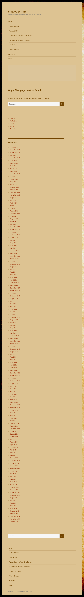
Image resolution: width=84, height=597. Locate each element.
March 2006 (13, 484)
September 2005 (15, 495)
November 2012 (15, 375)
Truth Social (14, 129)
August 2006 (14, 471)
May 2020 (13, 182)
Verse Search (14, 49)
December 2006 (15, 460)
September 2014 (15, 317)
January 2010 (14, 442)
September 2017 (15, 235)
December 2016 (15, 256)
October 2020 (14, 176)
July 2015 (13, 301)
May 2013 (13, 359)
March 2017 (13, 248)
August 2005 (14, 498)
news (10, 59)
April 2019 (13, 203)
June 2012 (13, 389)
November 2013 (15, 344)
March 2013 (13, 365)
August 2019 (14, 197)
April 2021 (13, 166)
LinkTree (13, 118)
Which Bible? (13, 31)
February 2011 (14, 423)
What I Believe (14, 26)
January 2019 (14, 211)
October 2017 (14, 232)
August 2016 (14, 267)
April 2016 (13, 277)
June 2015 (13, 304)
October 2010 (14, 434)
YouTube (13, 126)
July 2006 (13, 474)
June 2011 (13, 413)
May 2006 (13, 479)
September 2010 (15, 436)
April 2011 (13, 418)
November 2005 (15, 492)
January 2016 (14, 285)
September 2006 (15, 468)
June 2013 (13, 357)
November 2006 (15, 463)
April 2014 (13, 330)
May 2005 (13, 506)
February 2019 (14, 208)
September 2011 (15, 407)
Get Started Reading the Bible (19, 40)
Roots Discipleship (15, 45)
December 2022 (15, 158)
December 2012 (15, 373)
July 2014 (13, 322)
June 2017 (13, 240)
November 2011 (15, 405)
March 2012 (13, 397)
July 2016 (13, 269)
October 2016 (14, 261)
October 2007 (14, 447)
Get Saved (11, 54)
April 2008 (13, 444)
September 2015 (15, 296)
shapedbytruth (17, 11)
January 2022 (14, 163)
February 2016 (14, 282)
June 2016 (13, 272)
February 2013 (14, 367)
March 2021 (13, 168)
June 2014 (13, 325)
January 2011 (14, 426)
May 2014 (13, 328)
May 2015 (13, 306)
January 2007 (14, 458)
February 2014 (14, 336)
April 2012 (13, 394)
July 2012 (13, 386)
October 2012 (14, 378)
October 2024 (14, 147)
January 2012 (14, 402)
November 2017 (15, 229)
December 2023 (15, 150)
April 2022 (13, 160)
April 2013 (13, 362)
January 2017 (14, 253)
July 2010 (13, 439)
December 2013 (15, 341)
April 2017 (13, 245)
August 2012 (14, 383)
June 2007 (13, 452)
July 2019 (13, 200)
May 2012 (13, 391)
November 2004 (15, 519)
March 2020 (13, 184)
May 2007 (13, 455)
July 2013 (13, 354)
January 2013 (14, 370)
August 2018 (14, 219)
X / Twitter (13, 121)
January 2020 (14, 190)
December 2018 (15, 213)
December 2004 (15, 516)
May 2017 (13, 243)
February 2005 (14, 511)
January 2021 (14, 171)
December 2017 (15, 227)
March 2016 (13, 280)
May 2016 (13, 275)
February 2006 (14, 487)
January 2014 (14, 338)
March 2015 (13, 312)
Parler (12, 123)
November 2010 (15, 431)
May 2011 (13, 415)
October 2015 (14, 293)
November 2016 (15, 259)
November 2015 (15, 290)
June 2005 (13, 503)
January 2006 (14, 490)
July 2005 (13, 500)
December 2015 (15, 288)
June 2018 (13, 224)
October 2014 (14, 314)
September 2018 (15, 216)
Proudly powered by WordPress (24, 591)
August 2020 (14, 179)
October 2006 (14, 466)
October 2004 (14, 521)
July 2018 (13, 221)
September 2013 (15, 349)
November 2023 (15, 152)
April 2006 (13, 482)
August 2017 (14, 237)
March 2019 (13, 205)
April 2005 (13, 508)
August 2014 (14, 320)
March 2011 (13, 421)
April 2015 (13, 309)
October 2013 (14, 346)
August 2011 (14, 410)
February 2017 (14, 251)
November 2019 (15, 195)
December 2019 (15, 192)
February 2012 (14, 399)
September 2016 (15, 264)
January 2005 (14, 513)
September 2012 (15, 381)
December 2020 (15, 174)
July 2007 (13, 450)
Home (10, 21)
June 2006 (13, 476)
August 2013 (14, 352)
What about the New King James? (20, 35)
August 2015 (14, 298)
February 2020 (14, 187)
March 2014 (13, 333)
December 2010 (15, 429)
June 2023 (13, 155)
